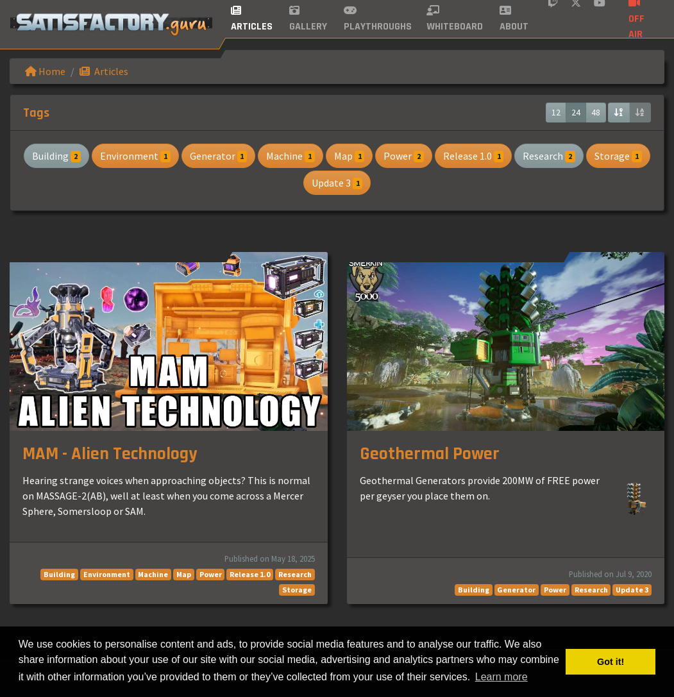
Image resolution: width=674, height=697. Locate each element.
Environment (135, 155)
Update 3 (337, 182)
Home (45, 71)
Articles (104, 71)
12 (556, 112)
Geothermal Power (430, 454)
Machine (290, 155)
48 (595, 112)
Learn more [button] (501, 676)
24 (575, 112)
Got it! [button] (610, 662)
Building (56, 155)
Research (549, 155)
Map (349, 155)
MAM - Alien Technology (109, 454)
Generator (219, 155)
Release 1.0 (473, 155)
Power (403, 155)
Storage (618, 155)
